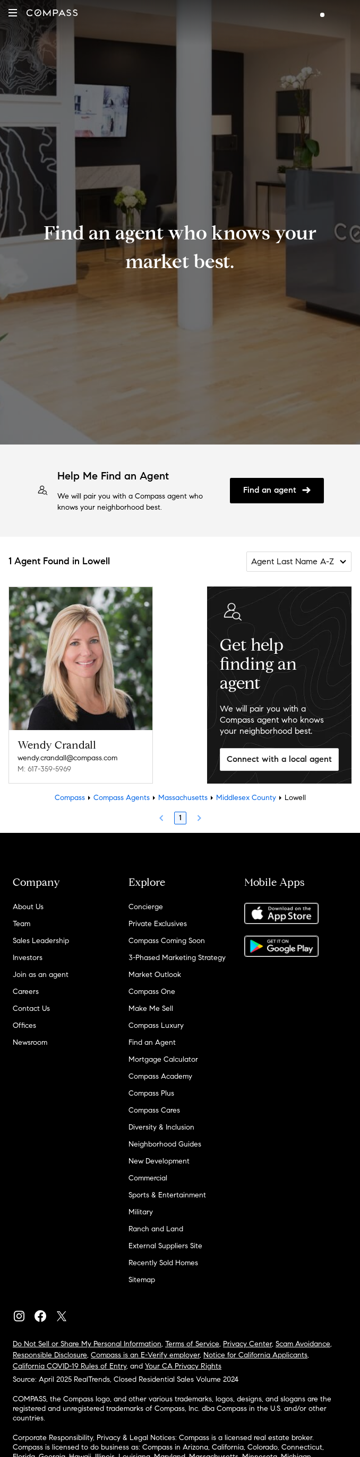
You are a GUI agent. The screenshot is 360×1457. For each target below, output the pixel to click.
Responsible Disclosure (50, 1355)
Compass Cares (154, 1110)
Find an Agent (152, 1042)
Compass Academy (160, 1076)
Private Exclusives (157, 923)
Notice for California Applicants (255, 1355)
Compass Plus (151, 1093)
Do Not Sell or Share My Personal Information (87, 1343)
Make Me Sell (150, 1008)
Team (21, 923)
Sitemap (141, 1279)
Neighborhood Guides (164, 1144)
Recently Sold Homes (163, 1262)
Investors (27, 957)
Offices (24, 1025)
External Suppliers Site (165, 1245)
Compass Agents (121, 797)
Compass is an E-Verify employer (145, 1355)
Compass (70, 797)
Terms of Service (192, 1343)
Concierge (145, 906)
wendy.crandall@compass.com (67, 757)
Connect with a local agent (279, 759)
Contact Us (31, 1008)
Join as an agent (40, 974)
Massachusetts (183, 797)
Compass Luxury (156, 1025)
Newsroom (30, 1042)
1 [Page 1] (180, 817)
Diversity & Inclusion (161, 1127)
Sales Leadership (41, 940)
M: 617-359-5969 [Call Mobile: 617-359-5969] (44, 769)
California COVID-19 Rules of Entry (69, 1366)
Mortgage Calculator (163, 1059)
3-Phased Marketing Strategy (177, 957)
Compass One (151, 991)
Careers (26, 991)
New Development (159, 1161)
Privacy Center (247, 1343)
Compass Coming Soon (166, 940)
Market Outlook (154, 974)
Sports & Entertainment (167, 1195)
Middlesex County (246, 797)
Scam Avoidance (303, 1343)
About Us (28, 906)
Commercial (147, 1178)
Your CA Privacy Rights (183, 1366)
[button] (12, 12)
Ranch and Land (155, 1228)
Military (140, 1211)
